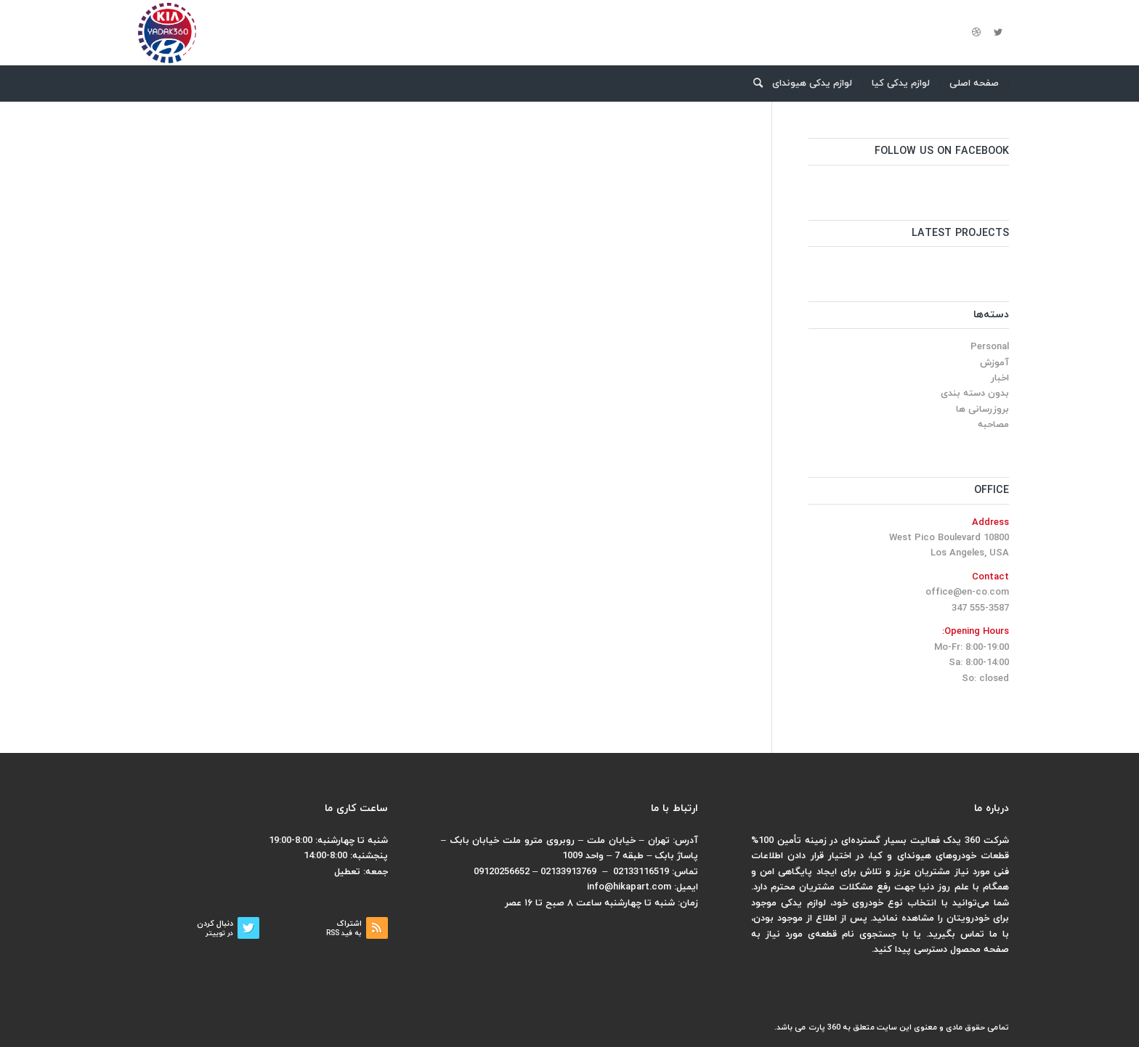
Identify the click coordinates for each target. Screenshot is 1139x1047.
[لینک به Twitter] (998, 33)
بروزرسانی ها (982, 409)
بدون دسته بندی (975, 393)
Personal (989, 347)
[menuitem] (974, 83)
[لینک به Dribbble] (976, 33)
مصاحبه (993, 424)
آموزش (994, 363)
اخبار (1000, 378)
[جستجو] (753, 83)
